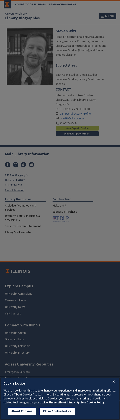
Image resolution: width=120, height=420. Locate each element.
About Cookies (21, 411)
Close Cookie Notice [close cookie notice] (57, 411)
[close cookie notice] (113, 382)
